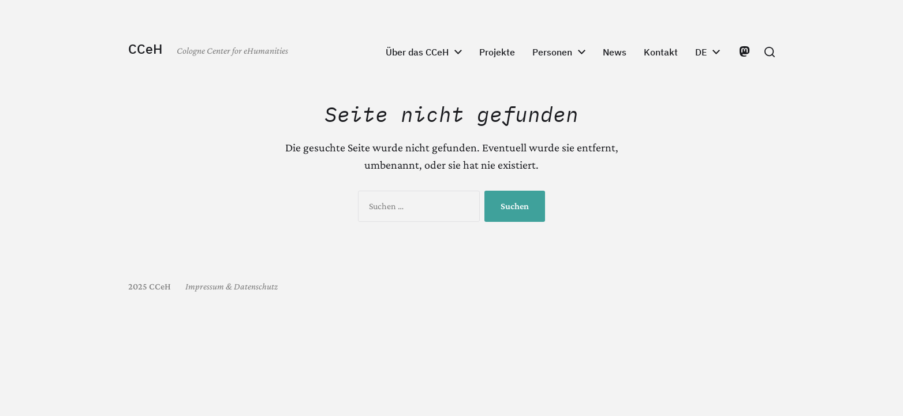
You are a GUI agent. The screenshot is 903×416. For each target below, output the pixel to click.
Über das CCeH (417, 52)
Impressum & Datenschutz (231, 286)
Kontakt (661, 52)
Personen (552, 52)
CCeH (145, 48)
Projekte (497, 52)
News (614, 52)
